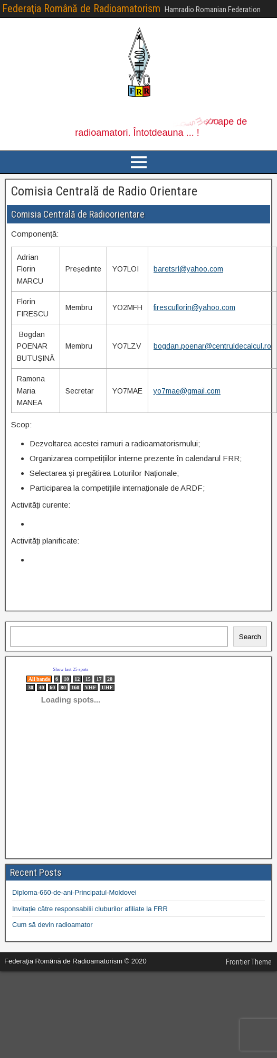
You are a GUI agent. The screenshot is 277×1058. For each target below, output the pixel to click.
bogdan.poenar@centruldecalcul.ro (212, 346)
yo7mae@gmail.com (187, 391)
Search (250, 637)
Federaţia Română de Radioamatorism (81, 8)
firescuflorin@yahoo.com (194, 307)
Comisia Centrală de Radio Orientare (104, 191)
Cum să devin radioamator (52, 925)
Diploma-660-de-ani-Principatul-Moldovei (74, 892)
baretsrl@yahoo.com (188, 269)
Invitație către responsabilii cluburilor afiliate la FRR (90, 909)
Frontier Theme (249, 962)
